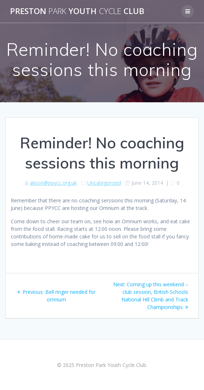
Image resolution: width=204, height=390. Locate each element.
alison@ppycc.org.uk (53, 182)
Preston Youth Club (77, 11)
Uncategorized (104, 182)
